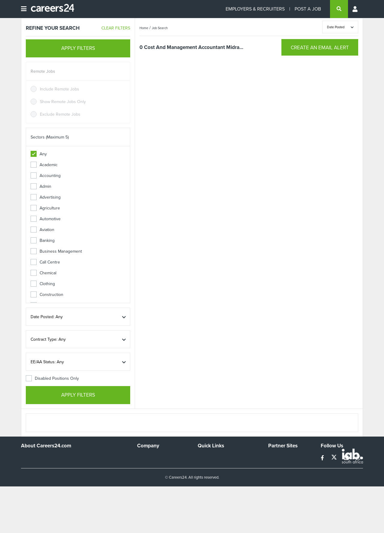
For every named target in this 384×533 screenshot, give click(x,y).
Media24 (276, 481)
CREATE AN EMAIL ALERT (320, 47)
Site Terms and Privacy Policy (224, 473)
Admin (41, 186)
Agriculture (45, 208)
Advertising (46, 197)
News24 (276, 465)
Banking (43, 240)
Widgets (205, 481)
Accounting (46, 175)
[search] (339, 9)
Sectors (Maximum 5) (50, 137)
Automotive (46, 219)
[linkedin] (347, 458)
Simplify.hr (277, 457)
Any (39, 154)
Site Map (206, 465)
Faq (201, 498)
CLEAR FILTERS (115, 28)
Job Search (160, 28)
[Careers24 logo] (50, 9)
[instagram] (358, 458)
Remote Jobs (43, 71)
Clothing (43, 284)
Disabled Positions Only (52, 378)
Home (144, 28)
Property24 (278, 473)
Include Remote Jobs (59, 89)
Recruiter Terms (212, 489)
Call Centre (45, 262)
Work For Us (148, 457)
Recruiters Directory (216, 457)
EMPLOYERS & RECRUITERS (255, 8)
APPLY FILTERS (78, 48)
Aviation (42, 230)
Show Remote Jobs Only (63, 102)
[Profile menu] (355, 9)
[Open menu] (23, 9)
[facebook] (323, 458)
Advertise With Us (153, 465)
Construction (47, 294)
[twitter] (334, 458)
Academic (44, 165)
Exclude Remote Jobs (60, 114)
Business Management (56, 251)
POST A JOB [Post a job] (308, 8)
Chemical (43, 273)
